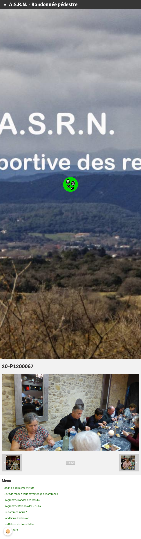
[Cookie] (8, 531)
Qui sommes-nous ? (15, 512)
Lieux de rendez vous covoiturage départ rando (31, 493)
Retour (70, 463)
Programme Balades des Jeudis (22, 506)
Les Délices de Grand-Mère (19, 524)
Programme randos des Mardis (22, 500)
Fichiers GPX (11, 530)
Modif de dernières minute (19, 487)
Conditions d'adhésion (16, 518)
